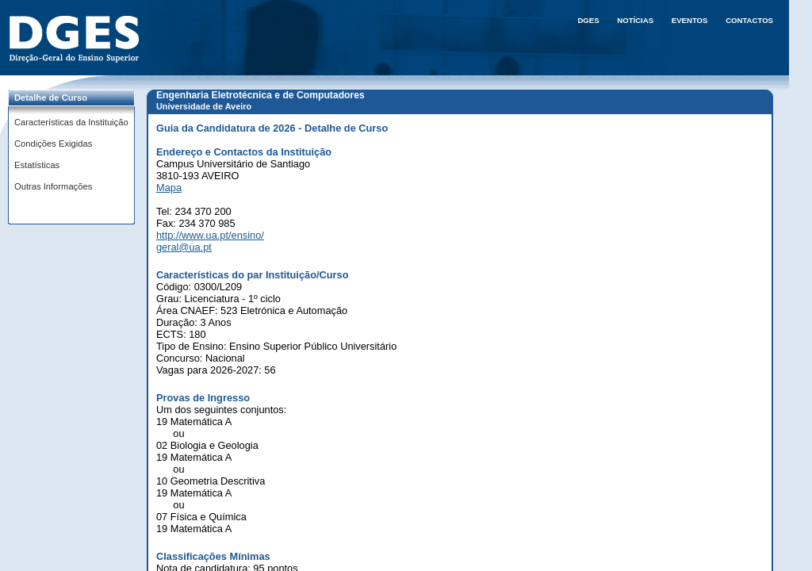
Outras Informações (53, 186)
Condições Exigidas (53, 143)
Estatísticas (36, 165)
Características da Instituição (71, 122)
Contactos (749, 20)
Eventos (690, 20)
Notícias (635, 20)
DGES (588, 20)
